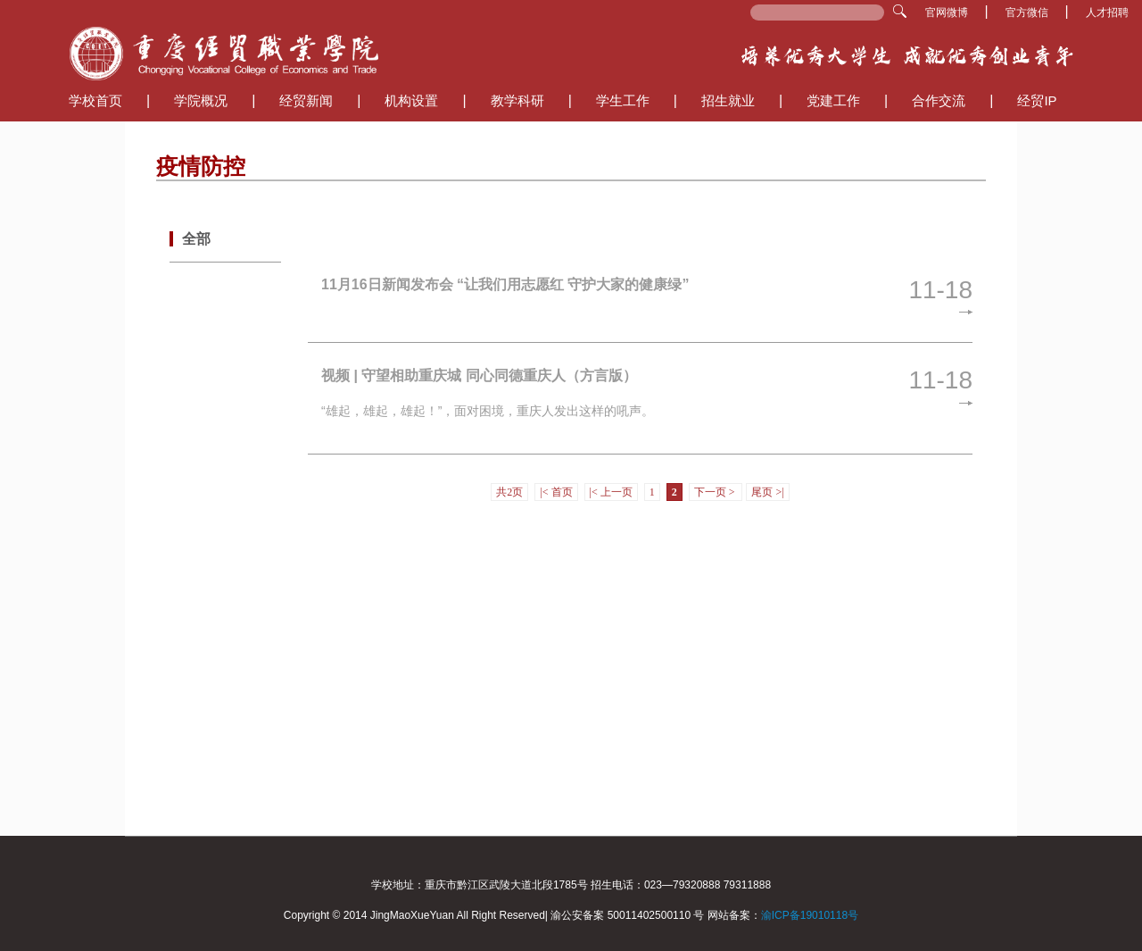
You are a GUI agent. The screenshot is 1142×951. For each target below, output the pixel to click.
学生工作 (623, 100)
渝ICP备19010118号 (809, 915)
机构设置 (411, 100)
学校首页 (95, 100)
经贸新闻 (306, 100)
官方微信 (1027, 12)
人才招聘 (1107, 12)
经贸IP (1036, 100)
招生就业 (728, 100)
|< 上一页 (611, 492)
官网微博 (947, 12)
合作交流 (938, 100)
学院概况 (201, 100)
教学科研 (517, 100)
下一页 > (716, 492)
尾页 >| (767, 492)
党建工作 (833, 100)
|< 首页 (556, 492)
